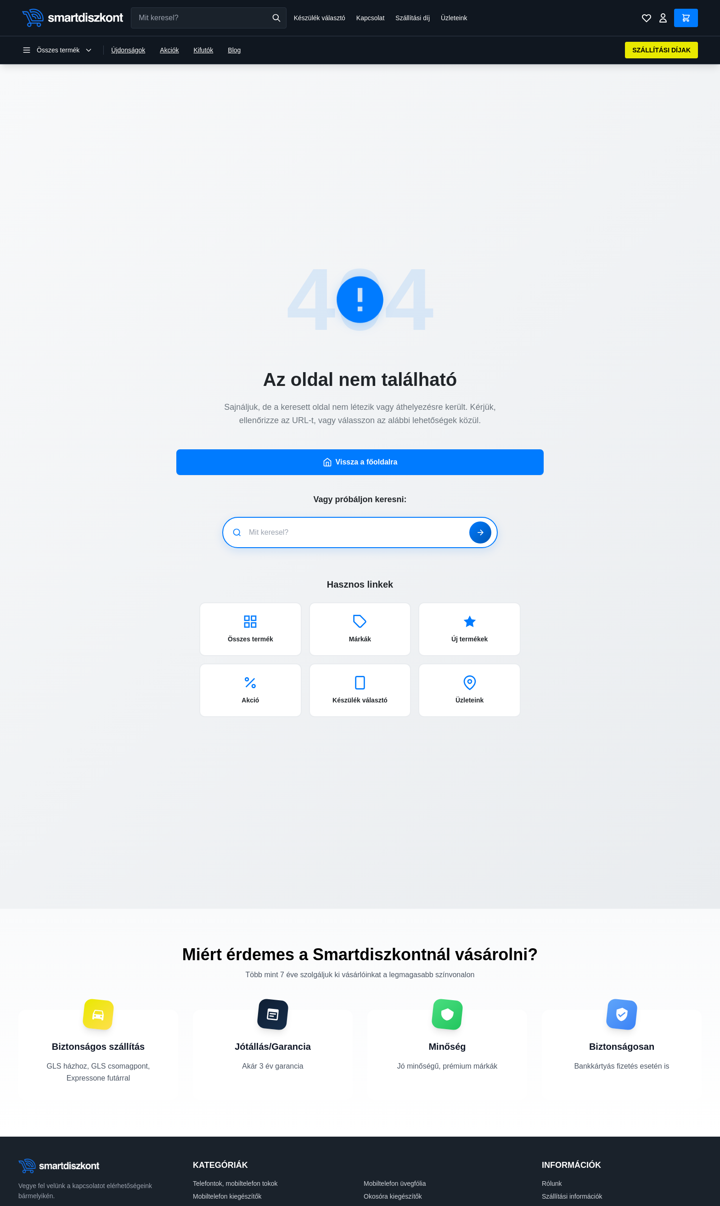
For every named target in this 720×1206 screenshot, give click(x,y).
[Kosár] (686, 18)
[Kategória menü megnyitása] (57, 50)
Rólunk (552, 1124)
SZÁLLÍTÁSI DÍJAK (661, 50)
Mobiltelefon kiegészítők (227, 1137)
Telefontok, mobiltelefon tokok (235, 1124)
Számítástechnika (218, 1176)
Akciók (169, 50)
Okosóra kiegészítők (393, 1137)
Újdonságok (128, 50)
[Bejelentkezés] (663, 17)
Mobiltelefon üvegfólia (395, 1124)
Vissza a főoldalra (360, 403)
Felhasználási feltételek (575, 1176)
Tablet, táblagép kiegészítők (403, 1163)
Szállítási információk (572, 1137)
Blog (234, 50)
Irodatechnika (383, 1176)
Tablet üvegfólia (215, 1163)
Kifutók (204, 50)
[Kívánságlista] (646, 17)
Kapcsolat (370, 18)
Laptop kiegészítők (220, 1150)
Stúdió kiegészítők (390, 1202)
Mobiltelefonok (213, 1202)
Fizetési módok (563, 1150)
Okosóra (376, 1189)
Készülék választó (319, 18)
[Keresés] (276, 18)
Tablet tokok (381, 1150)
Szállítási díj (412, 18)
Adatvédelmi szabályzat (575, 1163)
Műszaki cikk (211, 1189)
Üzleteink (454, 18)
